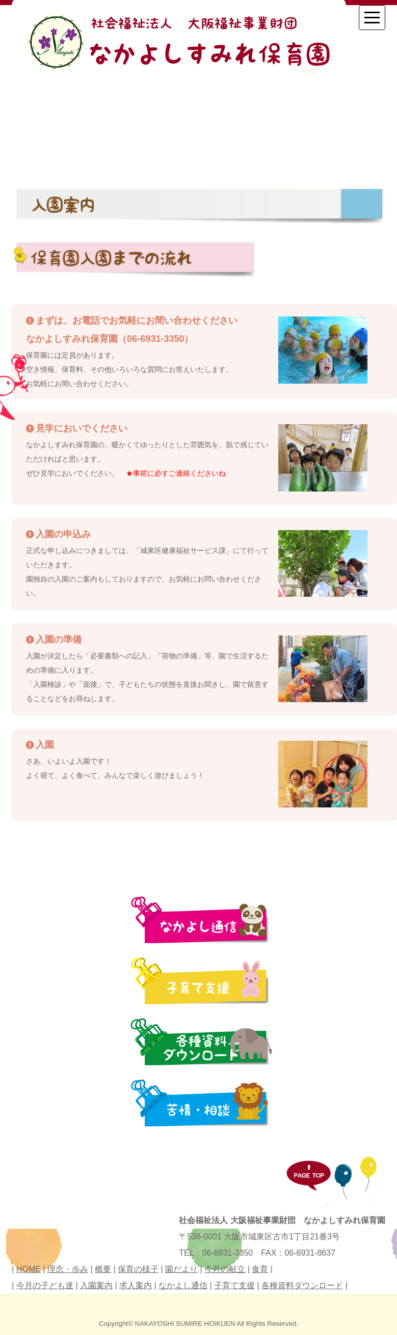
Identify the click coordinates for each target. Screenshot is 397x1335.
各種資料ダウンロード (302, 1285)
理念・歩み (67, 1269)
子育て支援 (234, 1285)
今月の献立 (224, 1269)
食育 (260, 1269)
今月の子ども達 (44, 1285)
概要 (103, 1269)
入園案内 (96, 1285)
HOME (28, 1269)
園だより (181, 1269)
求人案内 (135, 1285)
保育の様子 (138, 1269)
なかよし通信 (182, 1285)
